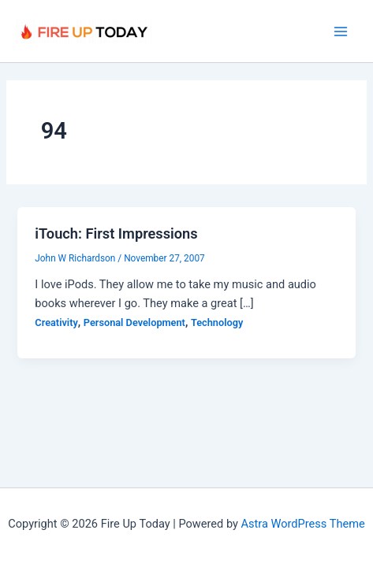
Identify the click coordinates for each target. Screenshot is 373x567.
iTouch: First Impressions (116, 233)
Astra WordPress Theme (303, 524)
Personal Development (134, 322)
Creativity (56, 322)
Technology (217, 322)
